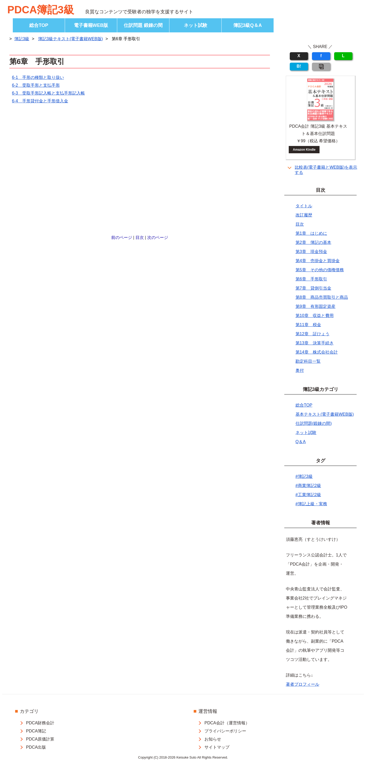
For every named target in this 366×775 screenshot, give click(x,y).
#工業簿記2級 (308, 494)
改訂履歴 (304, 215)
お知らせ (212, 739)
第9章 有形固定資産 (315, 306)
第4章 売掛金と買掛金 (318, 261)
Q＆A (301, 441)
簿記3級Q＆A (247, 25)
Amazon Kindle (304, 149)
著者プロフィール (302, 684)
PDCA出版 (36, 747)
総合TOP (38, 25)
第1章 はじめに (311, 233)
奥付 (300, 370)
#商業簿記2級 (308, 485)
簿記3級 (21, 39)
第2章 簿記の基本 (313, 242)
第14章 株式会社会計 (317, 352)
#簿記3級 (304, 476)
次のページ (157, 237)
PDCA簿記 (36, 731)
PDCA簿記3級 (40, 9)
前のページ (121, 237)
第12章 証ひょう (312, 334)
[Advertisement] (139, 170)
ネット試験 (195, 25)
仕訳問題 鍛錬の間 (143, 25)
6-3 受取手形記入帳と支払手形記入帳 (48, 93)
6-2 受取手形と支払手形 (36, 85)
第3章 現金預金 (311, 251)
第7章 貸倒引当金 (313, 288)
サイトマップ (216, 747)
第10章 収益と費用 (315, 315)
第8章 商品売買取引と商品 (322, 297)
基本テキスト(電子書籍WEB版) (325, 414)
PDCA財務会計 (40, 723)
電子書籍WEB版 (91, 25)
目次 (139, 237)
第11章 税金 (308, 324)
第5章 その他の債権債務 (320, 270)
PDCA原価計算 (40, 739)
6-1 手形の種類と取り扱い (38, 77)
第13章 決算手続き (315, 343)
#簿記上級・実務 (311, 504)
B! (299, 66)
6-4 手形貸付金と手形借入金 (40, 101)
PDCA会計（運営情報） (226, 723)
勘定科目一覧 (308, 361)
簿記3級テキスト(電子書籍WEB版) (70, 39)
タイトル (304, 206)
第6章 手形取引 (311, 279)
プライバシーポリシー (225, 731)
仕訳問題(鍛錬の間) (314, 423)
